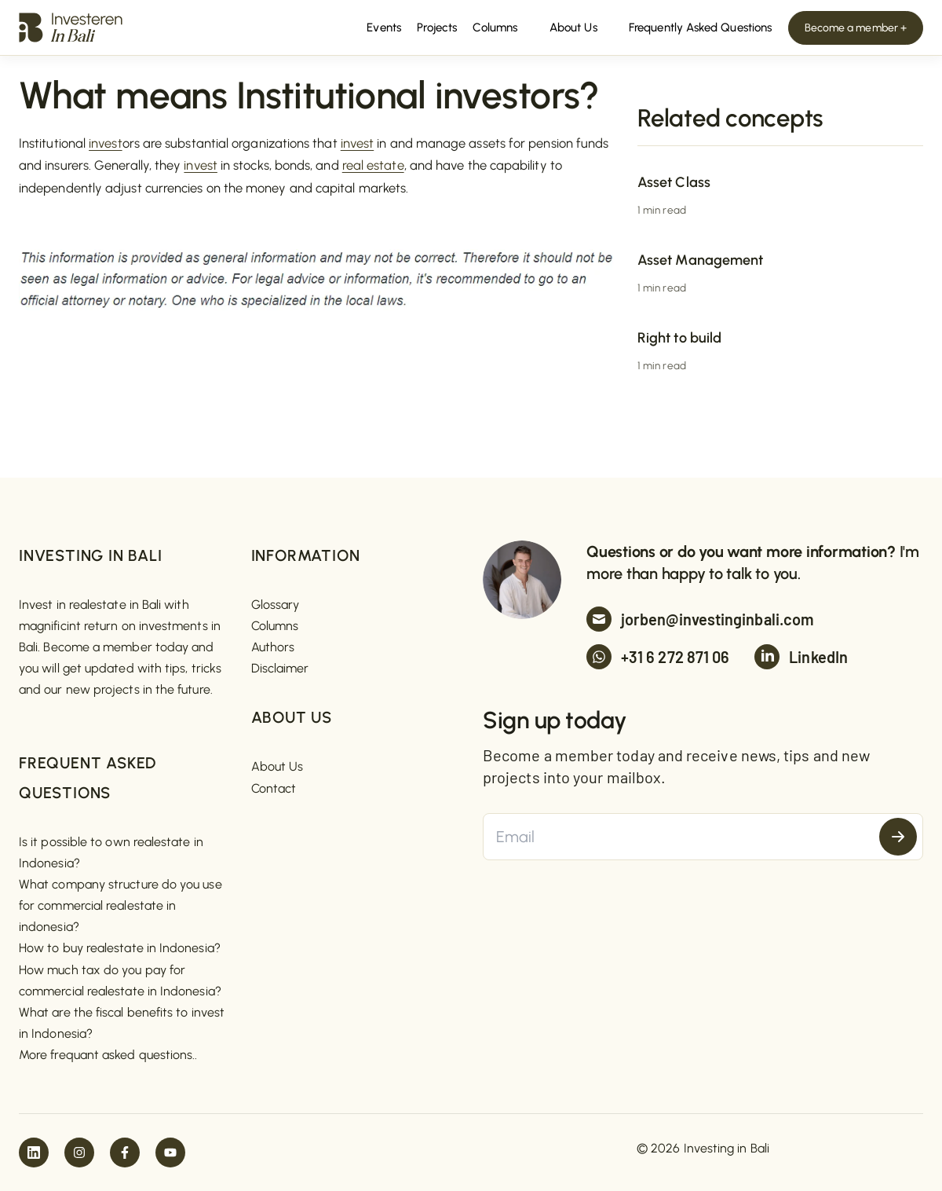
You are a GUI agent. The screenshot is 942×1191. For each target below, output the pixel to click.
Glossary (275, 604)
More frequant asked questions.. (108, 1054)
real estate (373, 165)
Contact (274, 788)
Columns (275, 625)
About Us (277, 766)
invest (105, 143)
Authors (273, 646)
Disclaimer (280, 668)
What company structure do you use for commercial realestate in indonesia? (120, 905)
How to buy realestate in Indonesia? (120, 947)
